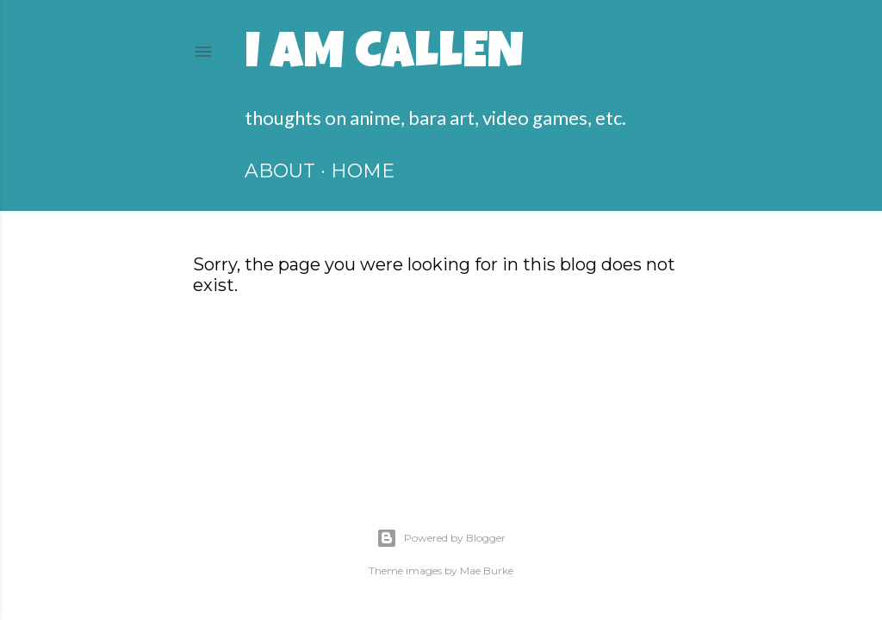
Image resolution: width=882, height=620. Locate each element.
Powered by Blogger (441, 538)
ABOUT (280, 171)
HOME (362, 171)
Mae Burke (486, 570)
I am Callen (384, 57)
